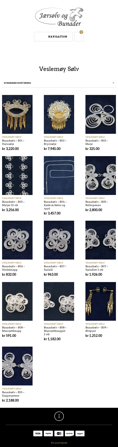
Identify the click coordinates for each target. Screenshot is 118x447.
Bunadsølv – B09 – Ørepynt (96, 329)
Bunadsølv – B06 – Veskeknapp (13, 268)
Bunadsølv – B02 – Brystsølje (55, 142)
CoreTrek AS (60, 442)
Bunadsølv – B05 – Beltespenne (96, 203)
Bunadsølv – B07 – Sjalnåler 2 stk (96, 268)
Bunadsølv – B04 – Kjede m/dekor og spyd (55, 205)
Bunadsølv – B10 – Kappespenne (13, 394)
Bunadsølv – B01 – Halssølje (13, 142)
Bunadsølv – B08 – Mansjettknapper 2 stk (55, 331)
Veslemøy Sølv (11, 136)
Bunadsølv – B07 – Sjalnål (55, 268)
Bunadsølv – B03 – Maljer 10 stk (13, 203)
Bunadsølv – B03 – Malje (96, 142)
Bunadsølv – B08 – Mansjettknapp (13, 329)
